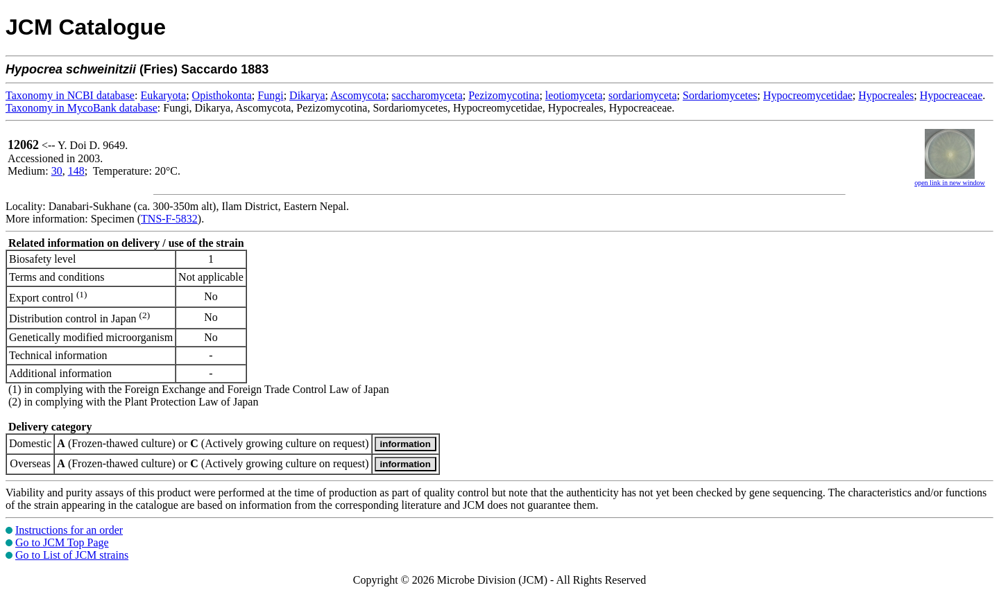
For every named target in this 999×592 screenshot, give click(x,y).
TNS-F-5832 (169, 219)
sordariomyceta (642, 95)
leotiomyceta (574, 95)
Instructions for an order (69, 530)
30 (56, 171)
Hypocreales (886, 95)
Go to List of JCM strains (71, 555)
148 (76, 171)
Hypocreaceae (951, 95)
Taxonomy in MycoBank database (81, 108)
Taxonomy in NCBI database (70, 95)
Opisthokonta (222, 95)
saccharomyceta (427, 95)
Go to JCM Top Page (62, 542)
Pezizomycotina (503, 95)
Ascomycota (358, 95)
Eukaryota (163, 95)
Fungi (270, 95)
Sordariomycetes (720, 95)
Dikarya (307, 95)
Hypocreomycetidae (808, 95)
